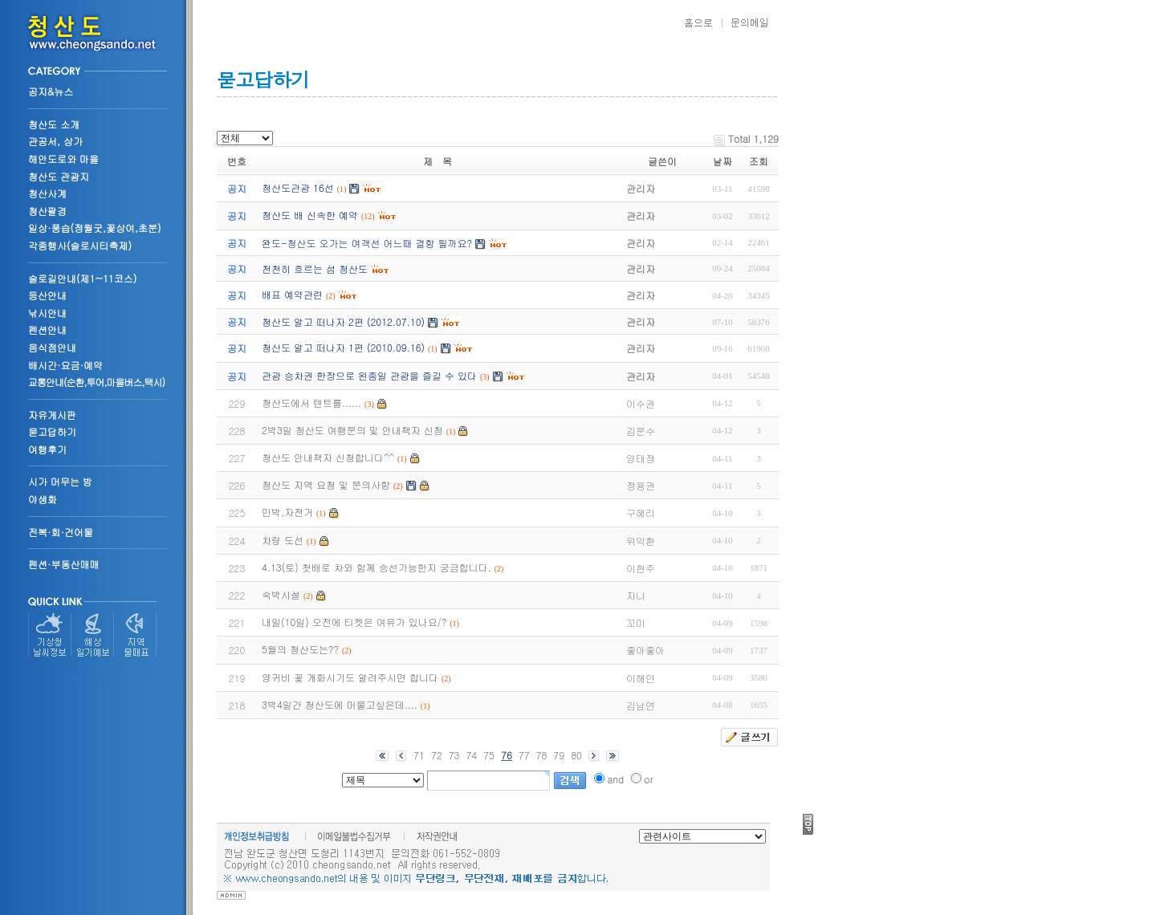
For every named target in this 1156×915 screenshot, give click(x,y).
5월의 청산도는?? (300, 649)
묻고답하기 (52, 431)
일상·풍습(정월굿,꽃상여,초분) (94, 227)
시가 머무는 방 (60, 481)
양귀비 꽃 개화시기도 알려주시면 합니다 (350, 677)
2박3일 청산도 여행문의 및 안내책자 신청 (352, 430)
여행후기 (47, 449)
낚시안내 (47, 312)
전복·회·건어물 (60, 532)
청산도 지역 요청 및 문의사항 (326, 484)
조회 (758, 161)
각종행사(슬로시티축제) (80, 245)
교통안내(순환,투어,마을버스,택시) (96, 381)
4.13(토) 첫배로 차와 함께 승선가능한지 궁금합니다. (376, 567)
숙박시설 (281, 594)
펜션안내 (47, 329)
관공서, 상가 (55, 141)
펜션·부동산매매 (64, 564)
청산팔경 (47, 211)
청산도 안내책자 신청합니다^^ (328, 457)
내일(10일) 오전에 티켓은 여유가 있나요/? (354, 621)
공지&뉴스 (50, 91)
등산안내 (47, 295)
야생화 (42, 499)
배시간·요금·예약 (65, 365)
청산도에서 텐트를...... (311, 402)
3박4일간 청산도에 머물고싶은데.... (339, 704)
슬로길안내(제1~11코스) (82, 278)
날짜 (722, 161)
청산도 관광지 (58, 176)
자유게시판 (52, 414)
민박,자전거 (287, 511)
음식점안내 (52, 347)
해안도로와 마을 (63, 158)
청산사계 (47, 193)
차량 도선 (282, 540)
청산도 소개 (53, 124)
